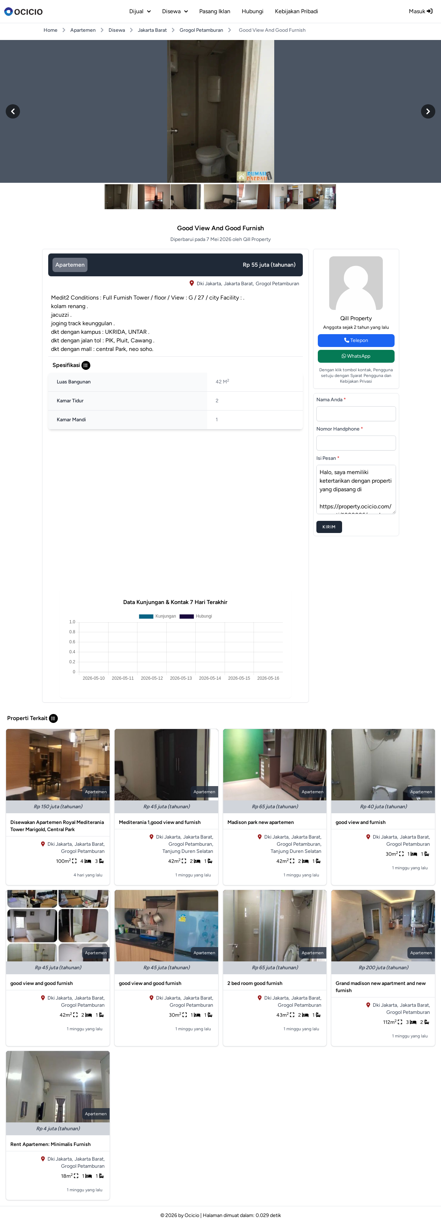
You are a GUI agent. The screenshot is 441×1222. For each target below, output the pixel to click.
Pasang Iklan (214, 11)
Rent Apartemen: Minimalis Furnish (50, 1144)
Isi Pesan (328, 458)
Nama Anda (331, 400)
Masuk (420, 11)
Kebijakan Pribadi (296, 11)
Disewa (117, 30)
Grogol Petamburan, (191, 844)
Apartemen (83, 30)
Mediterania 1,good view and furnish (160, 822)
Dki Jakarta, (209, 284)
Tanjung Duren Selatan (187, 851)
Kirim (329, 526)
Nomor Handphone (339, 429)
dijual (140, 11)
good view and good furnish (41, 983)
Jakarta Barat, (239, 284)
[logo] (23, 11)
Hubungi (253, 11)
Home (50, 30)
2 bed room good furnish (254, 983)
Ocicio (192, 1215)
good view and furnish (361, 822)
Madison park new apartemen (260, 822)
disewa (175, 11)
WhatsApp (356, 356)
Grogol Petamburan (201, 30)
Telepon (356, 340)
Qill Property (356, 318)
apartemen (70, 264)
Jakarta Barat (152, 30)
